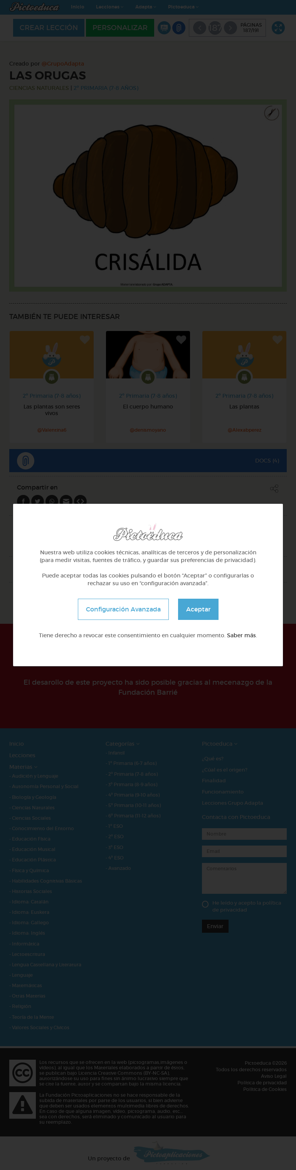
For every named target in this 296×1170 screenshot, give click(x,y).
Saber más (241, 635)
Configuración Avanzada (123, 609)
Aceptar (198, 609)
